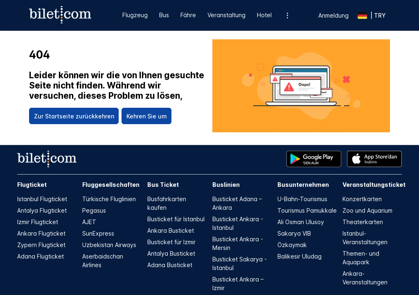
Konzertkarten (362, 198)
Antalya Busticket (171, 253)
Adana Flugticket (40, 256)
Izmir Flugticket (37, 221)
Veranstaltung (226, 14)
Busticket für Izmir (171, 241)
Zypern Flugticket (41, 244)
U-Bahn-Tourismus (302, 198)
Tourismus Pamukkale (307, 210)
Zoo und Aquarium (367, 210)
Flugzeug (135, 14)
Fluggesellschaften (111, 184)
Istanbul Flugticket (42, 198)
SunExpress (98, 233)
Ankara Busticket (170, 230)
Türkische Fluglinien (109, 198)
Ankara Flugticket (41, 233)
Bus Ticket (163, 184)
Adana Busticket (169, 264)
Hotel (264, 14)
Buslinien (226, 184)
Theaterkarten (362, 221)
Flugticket (32, 184)
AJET (89, 221)
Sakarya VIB (294, 233)
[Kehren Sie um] (146, 116)
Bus (164, 14)
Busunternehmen (303, 184)
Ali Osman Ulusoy (300, 221)
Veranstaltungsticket (372, 184)
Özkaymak (292, 244)
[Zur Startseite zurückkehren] (74, 116)
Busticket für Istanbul (176, 219)
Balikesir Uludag (299, 256)
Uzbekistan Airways (109, 244)
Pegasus (94, 210)
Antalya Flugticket (42, 210)
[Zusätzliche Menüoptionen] (287, 15)
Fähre (188, 14)
